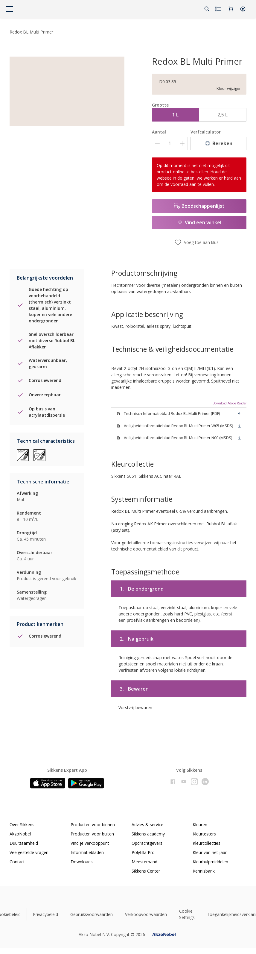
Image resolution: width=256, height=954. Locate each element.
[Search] (207, 9)
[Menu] (9, 9)
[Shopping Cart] (230, 9)
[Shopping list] (219, 9)
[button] (242, 9)
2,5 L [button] (222, 114)
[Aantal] (170, 143)
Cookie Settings (187, 914)
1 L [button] (175, 114)
